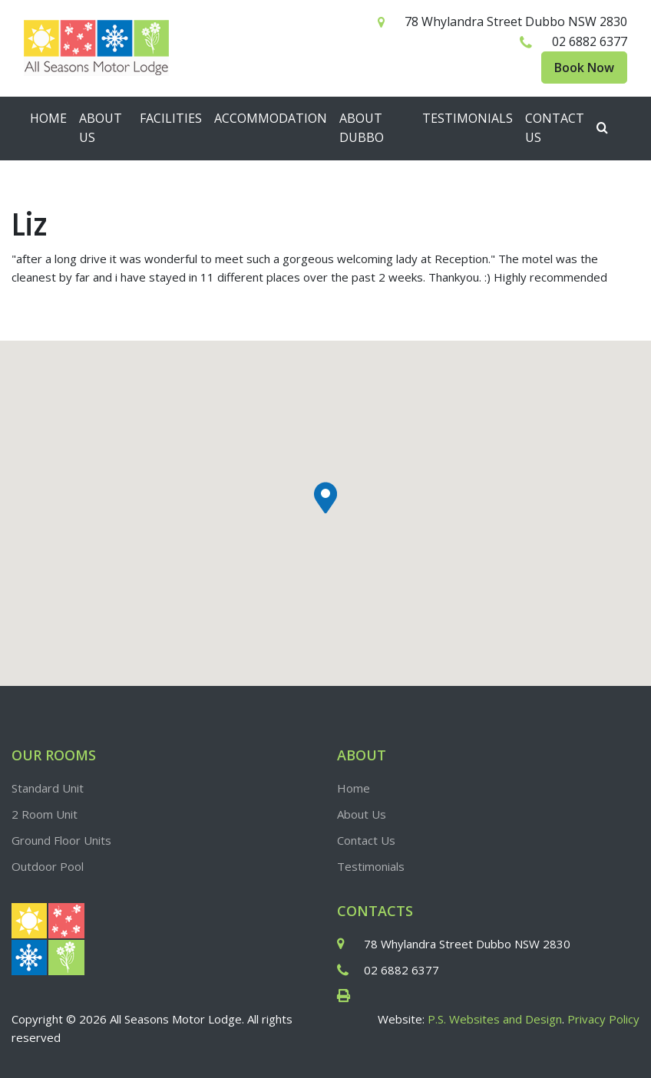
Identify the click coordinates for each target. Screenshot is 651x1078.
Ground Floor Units (61, 840)
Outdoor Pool (48, 866)
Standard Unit (48, 788)
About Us (100, 128)
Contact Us (554, 128)
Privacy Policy (603, 1019)
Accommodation (270, 118)
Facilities (171, 118)
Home (48, 118)
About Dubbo (361, 128)
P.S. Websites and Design (495, 1019)
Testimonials (467, 118)
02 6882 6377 (589, 41)
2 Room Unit (45, 814)
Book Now (584, 67)
